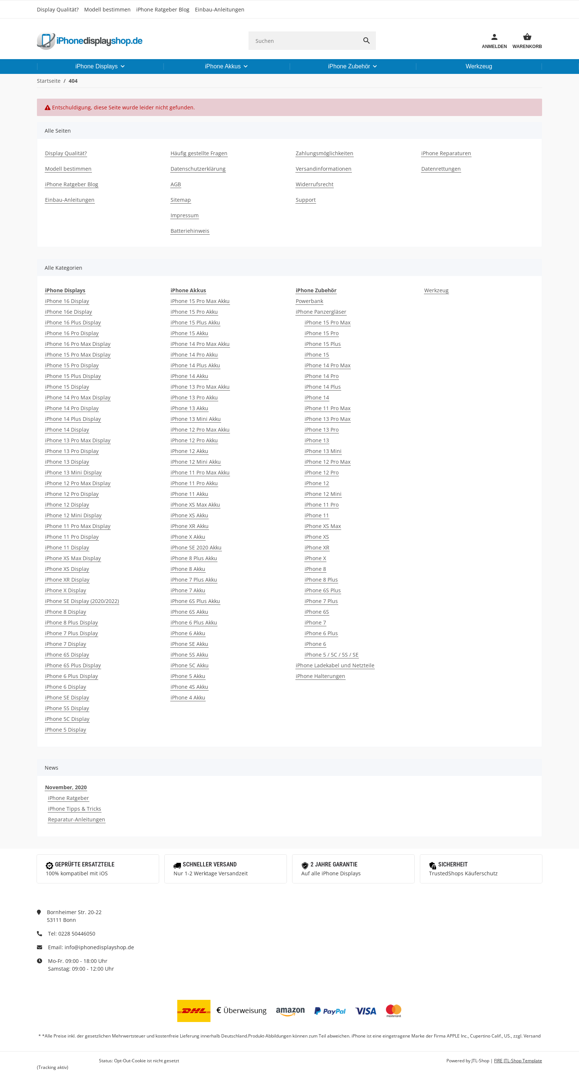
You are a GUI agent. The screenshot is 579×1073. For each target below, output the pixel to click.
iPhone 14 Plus (323, 386)
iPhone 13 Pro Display (72, 450)
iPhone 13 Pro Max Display (77, 440)
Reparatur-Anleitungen (76, 819)
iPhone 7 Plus (321, 600)
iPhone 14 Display (67, 429)
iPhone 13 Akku (189, 408)
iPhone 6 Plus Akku (194, 622)
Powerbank (309, 300)
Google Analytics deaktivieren (67, 1060)
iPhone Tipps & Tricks (74, 808)
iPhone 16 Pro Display (72, 333)
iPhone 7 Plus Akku (194, 579)
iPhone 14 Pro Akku (194, 354)
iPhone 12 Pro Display (72, 493)
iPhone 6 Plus (321, 633)
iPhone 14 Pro (322, 375)
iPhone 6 (315, 643)
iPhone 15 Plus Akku (195, 322)
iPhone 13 (317, 440)
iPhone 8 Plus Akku (194, 558)
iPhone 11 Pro (322, 504)
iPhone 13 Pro (322, 429)
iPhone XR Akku (190, 525)
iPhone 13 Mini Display (73, 472)
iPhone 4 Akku (188, 697)
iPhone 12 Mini (323, 493)
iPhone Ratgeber (68, 797)
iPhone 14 (317, 397)
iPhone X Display (65, 590)
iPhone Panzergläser (321, 311)
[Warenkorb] (524, 41)
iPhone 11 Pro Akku (194, 483)
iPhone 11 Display (67, 547)
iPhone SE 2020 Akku (196, 547)
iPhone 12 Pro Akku (194, 440)
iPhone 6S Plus (323, 590)
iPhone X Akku (188, 536)
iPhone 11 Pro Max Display (77, 525)
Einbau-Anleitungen (219, 9)
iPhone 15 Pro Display (72, 365)
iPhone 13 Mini (323, 450)
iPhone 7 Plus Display (71, 633)
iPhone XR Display (67, 579)
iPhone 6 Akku (188, 633)
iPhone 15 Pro (322, 333)
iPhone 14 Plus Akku (195, 365)
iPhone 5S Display (67, 708)
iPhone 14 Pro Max (327, 365)
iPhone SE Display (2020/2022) (82, 600)
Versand (532, 1036)
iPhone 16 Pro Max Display (77, 343)
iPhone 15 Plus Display (73, 375)
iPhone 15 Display (67, 386)
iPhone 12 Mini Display (73, 515)
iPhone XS (317, 536)
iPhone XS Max (323, 525)
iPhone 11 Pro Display (72, 536)
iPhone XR (317, 547)
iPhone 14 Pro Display (72, 408)
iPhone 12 (317, 483)
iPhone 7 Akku (188, 590)
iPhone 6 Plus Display (71, 675)
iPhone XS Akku (189, 515)
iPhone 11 (317, 515)
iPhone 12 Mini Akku (196, 461)
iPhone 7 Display (65, 643)
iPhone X (315, 558)
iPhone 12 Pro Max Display (77, 483)
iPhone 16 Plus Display (73, 322)
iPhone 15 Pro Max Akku (200, 300)
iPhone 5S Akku (189, 654)
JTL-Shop (481, 1060)
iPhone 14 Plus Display (73, 418)
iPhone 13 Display (67, 461)
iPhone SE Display (67, 697)
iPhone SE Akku (189, 643)
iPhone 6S (317, 611)
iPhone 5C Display (67, 718)
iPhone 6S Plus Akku (195, 600)
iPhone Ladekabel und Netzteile (335, 665)
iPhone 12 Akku (189, 450)
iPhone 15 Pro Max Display (77, 354)
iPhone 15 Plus (323, 343)
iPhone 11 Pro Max (327, 408)
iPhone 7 (315, 622)
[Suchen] (303, 41)
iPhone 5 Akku (188, 675)
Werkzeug (436, 290)
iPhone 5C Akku (190, 665)
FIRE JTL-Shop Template (518, 1060)
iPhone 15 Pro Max (327, 322)
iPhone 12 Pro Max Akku (200, 429)
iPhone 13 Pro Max (327, 418)
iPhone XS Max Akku (195, 504)
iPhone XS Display (67, 568)
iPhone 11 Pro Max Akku (200, 472)
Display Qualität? (58, 9)
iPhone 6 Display (65, 686)
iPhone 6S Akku (189, 611)
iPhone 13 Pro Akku (194, 397)
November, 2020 (66, 787)
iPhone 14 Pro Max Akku (200, 343)
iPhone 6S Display (67, 654)
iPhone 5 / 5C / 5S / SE (332, 654)
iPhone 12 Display (67, 504)
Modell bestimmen (107, 9)
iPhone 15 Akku (189, 333)
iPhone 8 (315, 568)
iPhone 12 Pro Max (327, 461)
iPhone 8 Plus (321, 579)
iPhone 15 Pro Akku (194, 311)
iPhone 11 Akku (189, 493)
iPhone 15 (317, 354)
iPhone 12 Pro (322, 472)
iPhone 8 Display (65, 611)
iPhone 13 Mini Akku (196, 418)
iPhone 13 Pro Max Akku (200, 386)
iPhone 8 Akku (188, 568)
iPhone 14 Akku (189, 375)
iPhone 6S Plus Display (73, 665)
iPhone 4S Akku (189, 686)
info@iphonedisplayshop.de (99, 947)
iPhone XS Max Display (73, 558)
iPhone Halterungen (320, 675)
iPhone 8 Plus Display (71, 622)
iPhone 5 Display (65, 729)
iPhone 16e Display (68, 311)
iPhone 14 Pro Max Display (77, 397)
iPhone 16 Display (67, 300)
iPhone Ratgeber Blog (162, 9)
